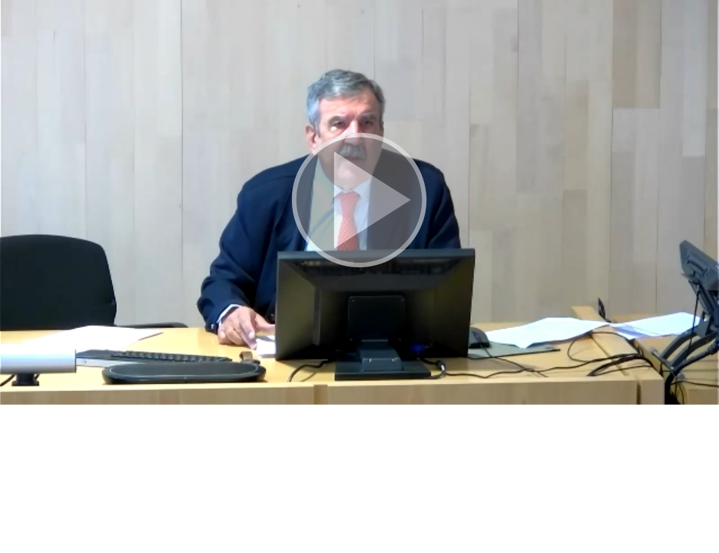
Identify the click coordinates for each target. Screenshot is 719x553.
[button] (359, 202)
